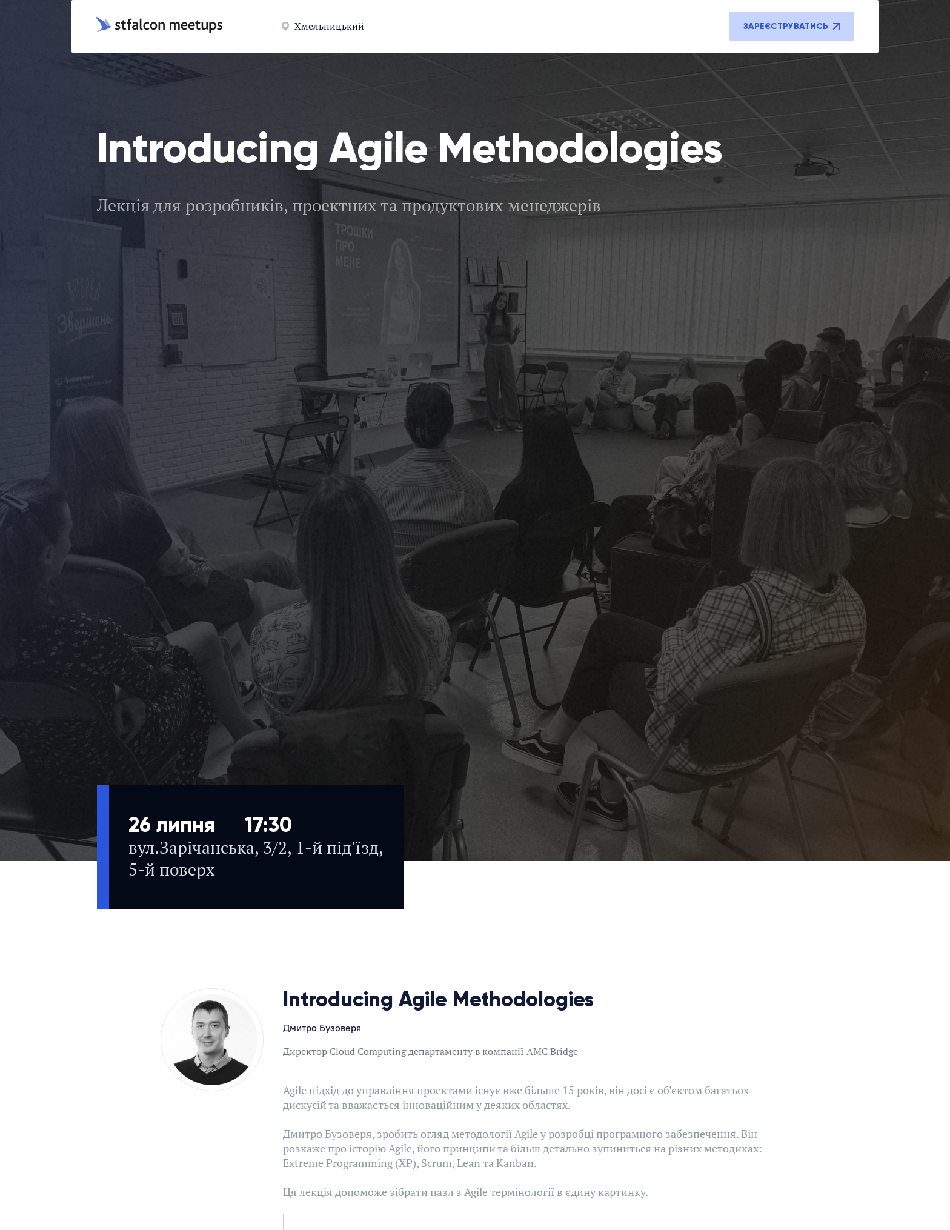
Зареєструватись (791, 26)
